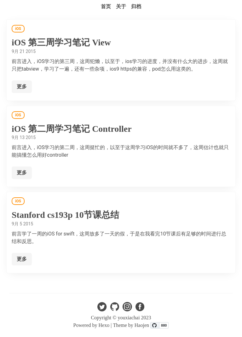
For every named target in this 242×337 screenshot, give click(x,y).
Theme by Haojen (131, 325)
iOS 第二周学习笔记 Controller (72, 129)
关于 (121, 6)
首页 (106, 6)
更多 (22, 87)
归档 (136, 6)
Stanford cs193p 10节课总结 (65, 215)
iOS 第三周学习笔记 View (61, 42)
